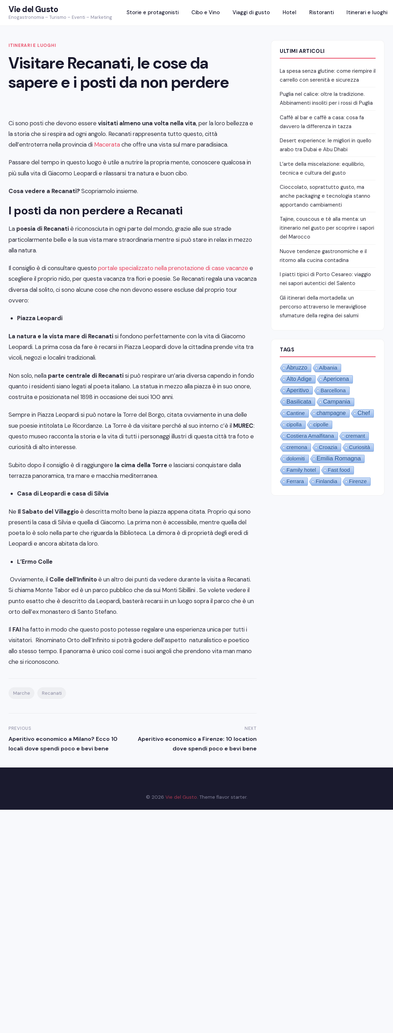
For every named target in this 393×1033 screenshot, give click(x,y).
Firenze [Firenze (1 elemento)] (358, 481)
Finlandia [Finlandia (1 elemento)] (326, 481)
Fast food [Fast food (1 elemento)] (339, 470)
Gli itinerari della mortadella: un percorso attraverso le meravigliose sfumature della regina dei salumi (323, 306)
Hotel (289, 12)
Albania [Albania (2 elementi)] (328, 368)
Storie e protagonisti (152, 12)
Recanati (52, 693)
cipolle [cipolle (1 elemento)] (321, 424)
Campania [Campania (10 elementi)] (336, 401)
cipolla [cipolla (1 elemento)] (294, 424)
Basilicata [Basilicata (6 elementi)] (298, 401)
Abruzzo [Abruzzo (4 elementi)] (296, 368)
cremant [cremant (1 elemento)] (355, 436)
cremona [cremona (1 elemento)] (296, 447)
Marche (21, 693)
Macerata (107, 144)
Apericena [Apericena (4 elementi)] (336, 379)
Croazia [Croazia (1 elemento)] (328, 447)
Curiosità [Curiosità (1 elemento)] (359, 447)
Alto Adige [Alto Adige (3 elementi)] (299, 379)
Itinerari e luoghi (366, 12)
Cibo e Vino (205, 12)
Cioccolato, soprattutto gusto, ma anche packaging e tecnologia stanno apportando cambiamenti (325, 196)
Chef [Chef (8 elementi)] (363, 413)
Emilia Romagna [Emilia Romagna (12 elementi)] (339, 458)
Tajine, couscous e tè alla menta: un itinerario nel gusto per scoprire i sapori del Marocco (327, 227)
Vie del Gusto (33, 9)
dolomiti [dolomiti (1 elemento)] (295, 458)
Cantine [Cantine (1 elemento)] (295, 413)
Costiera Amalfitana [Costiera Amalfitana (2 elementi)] (310, 436)
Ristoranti (321, 12)
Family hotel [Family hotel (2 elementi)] (301, 470)
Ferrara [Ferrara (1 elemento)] (295, 481)
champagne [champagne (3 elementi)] (331, 413)
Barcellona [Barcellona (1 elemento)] (333, 390)
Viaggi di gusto (251, 12)
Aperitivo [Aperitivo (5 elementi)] (297, 390)
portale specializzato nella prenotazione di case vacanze (173, 268)
